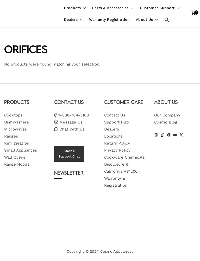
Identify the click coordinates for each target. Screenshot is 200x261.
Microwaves (15, 129)
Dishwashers (16, 122)
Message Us (71, 122)
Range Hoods (16, 164)
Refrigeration (16, 143)
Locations (113, 136)
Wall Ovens (15, 157)
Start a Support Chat (69, 154)
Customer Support (160, 8)
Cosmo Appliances (116, 251)
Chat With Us (72, 129)
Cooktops (13, 115)
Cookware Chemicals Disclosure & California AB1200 (124, 164)
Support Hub (116, 122)
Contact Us (115, 115)
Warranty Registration (109, 19)
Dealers (73, 19)
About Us (147, 19)
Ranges (11, 136)
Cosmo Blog (165, 122)
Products (75, 8)
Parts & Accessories (113, 8)
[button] (83, 8)
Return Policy (117, 143)
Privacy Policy (117, 150)
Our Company (167, 115)
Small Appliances (20, 150)
